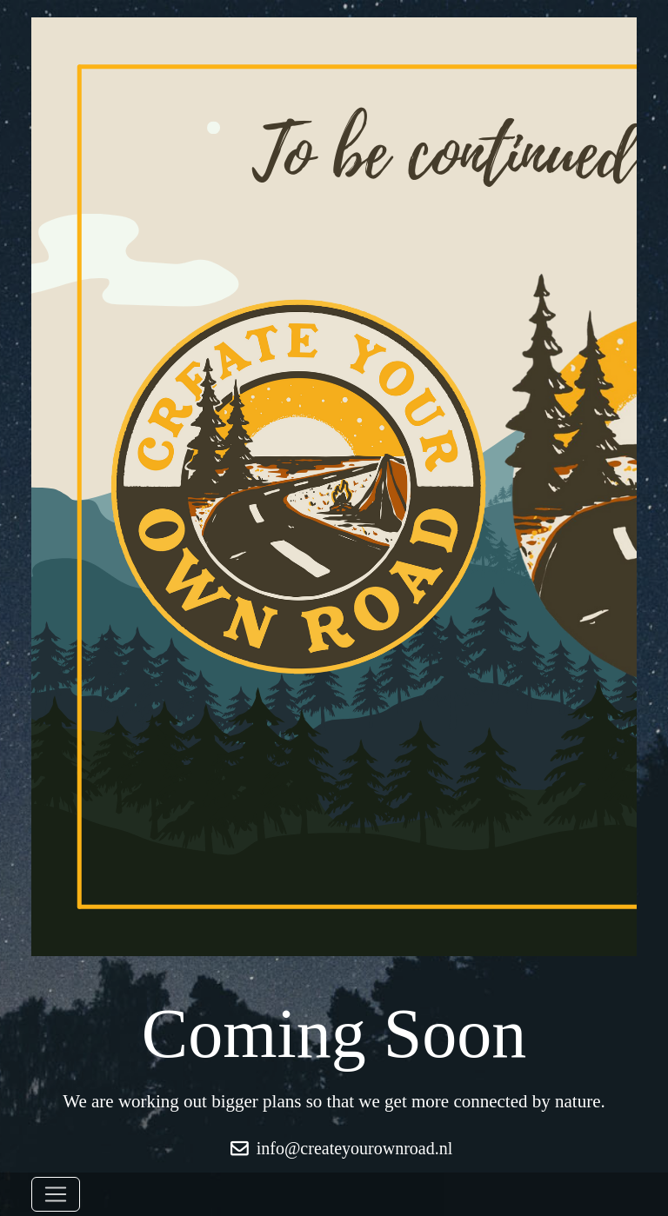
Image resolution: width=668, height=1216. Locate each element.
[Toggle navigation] (55, 1194)
